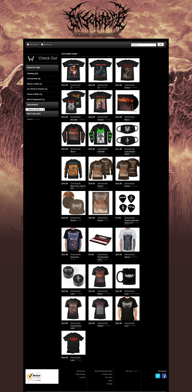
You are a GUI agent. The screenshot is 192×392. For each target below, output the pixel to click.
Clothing (32, 73)
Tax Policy (108, 377)
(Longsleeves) (75, 154)
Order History (80, 374)
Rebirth (100, 326)
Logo (72, 293)
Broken (100, 186)
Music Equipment (36, 99)
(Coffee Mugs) (134, 293)
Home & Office (34, 94)
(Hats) (79, 220)
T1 (71, 87)
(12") (132, 119)
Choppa (101, 119)
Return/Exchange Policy (103, 371)
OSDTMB (101, 151)
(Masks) (133, 154)
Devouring (74, 257)
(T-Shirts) (76, 87)
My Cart (129, 371)
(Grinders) (78, 293)
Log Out (82, 377)
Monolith (73, 119)
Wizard (127, 257)
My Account (46, 45)
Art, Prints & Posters (37, 89)
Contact (109, 384)
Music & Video (34, 84)
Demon (127, 87)
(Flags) (106, 220)
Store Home (32, 45)
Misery (127, 119)
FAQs (110, 381)
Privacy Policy (107, 374)
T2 (98, 87)
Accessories (33, 79)
